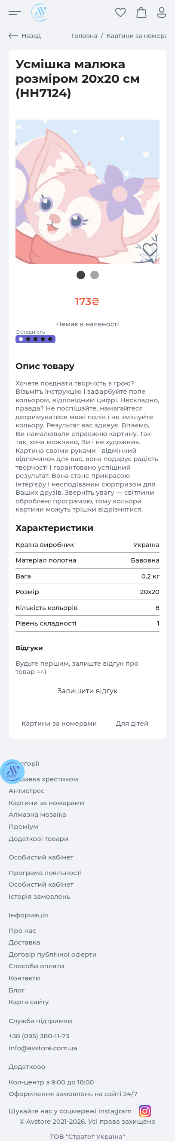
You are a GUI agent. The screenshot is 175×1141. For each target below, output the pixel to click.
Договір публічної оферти (53, 954)
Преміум (23, 826)
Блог (17, 990)
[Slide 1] (94, 275)
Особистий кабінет (41, 884)
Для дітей (132, 723)
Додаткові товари (38, 838)
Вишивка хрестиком (43, 779)
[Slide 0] (81, 275)
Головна (85, 36)
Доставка (24, 942)
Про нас (22, 930)
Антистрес (27, 791)
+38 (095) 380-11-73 (39, 1036)
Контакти (24, 978)
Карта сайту (29, 1002)
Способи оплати (36, 966)
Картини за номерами (59, 723)
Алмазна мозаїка (37, 814)
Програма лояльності (45, 873)
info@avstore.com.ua (43, 1048)
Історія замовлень (40, 896)
